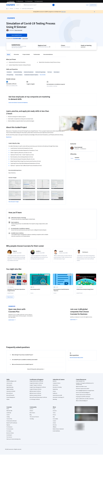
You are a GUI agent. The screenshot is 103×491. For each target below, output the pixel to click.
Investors (55, 410)
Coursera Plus (9, 418)
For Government (10, 429)
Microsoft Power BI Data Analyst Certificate (38, 397)
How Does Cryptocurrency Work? (82, 388)
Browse (11, 8)
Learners (31, 408)
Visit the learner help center (76, 357)
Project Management (11, 397)
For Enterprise (9, 427)
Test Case (50, 72)
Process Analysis (18, 74)
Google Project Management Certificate (38, 387)
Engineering (55, 389)
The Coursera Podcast (34, 416)
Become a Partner (10, 433)
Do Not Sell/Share (56, 431)
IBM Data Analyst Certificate (35, 391)
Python (8, 399)
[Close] (94, 11)
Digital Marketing (10, 387)
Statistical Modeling (18, 72)
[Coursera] (10, 5)
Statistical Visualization (28, 72)
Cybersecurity (9, 383)
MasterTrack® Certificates (12, 423)
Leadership (9, 412)
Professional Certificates (12, 420)
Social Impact (9, 435)
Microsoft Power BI (10, 395)
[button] (87, 4)
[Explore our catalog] (19, 5)
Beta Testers (32, 412)
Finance (54, 391)
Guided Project (16, 45)
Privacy (54, 414)
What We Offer (9, 410)
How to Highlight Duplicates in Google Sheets (85, 390)
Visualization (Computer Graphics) (31, 74)
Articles (54, 423)
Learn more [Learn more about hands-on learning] (83, 47)
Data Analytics (9, 385)
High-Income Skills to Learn (81, 386)
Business (17, 8)
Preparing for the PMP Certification (83, 396)
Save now (63, 11)
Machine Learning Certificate (35, 395)
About (8, 54)
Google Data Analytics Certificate (36, 383)
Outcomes (16, 54)
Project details (26, 54)
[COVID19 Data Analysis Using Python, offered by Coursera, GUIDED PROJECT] (86, 289)
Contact (54, 420)
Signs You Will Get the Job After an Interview (85, 398)
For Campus (9, 431)
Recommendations (48, 54)
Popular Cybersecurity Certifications (83, 394)
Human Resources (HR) (57, 395)
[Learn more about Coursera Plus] (25, 38)
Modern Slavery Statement (58, 429)
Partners (31, 410)
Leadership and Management (27, 8)
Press (54, 408)
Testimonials (36, 54)
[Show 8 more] (10, 297)
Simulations (9, 72)
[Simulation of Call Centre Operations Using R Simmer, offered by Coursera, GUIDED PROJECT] (17, 290)
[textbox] (39, 4)
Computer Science (56, 383)
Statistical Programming (40, 72)
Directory (55, 425)
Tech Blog (32, 418)
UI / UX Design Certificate (35, 399)
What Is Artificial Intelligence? (82, 400)
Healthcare (55, 393)
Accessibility (55, 418)
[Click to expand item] (15, 184)
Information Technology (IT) (58, 397)
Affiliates (54, 427)
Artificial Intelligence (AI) (11, 381)
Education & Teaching (57, 387)
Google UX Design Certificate (35, 389)
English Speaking (10, 389)
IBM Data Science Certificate (35, 393)
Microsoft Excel (10, 393)
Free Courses (9, 437)
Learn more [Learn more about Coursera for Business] (73, 319)
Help (54, 416)
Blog (31, 414)
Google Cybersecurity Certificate (36, 381)
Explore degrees (44, 317)
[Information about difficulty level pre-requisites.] (49, 46)
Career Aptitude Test (80, 381)
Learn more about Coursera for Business (18, 102)
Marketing (55, 399)
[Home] (7, 8)
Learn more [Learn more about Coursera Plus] (12, 320)
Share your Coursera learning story (14, 439)
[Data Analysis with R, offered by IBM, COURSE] (40, 289)
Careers (8, 414)
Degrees (8, 425)
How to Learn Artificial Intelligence (83, 392)
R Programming (10, 74)
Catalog (8, 416)
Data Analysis (56, 72)
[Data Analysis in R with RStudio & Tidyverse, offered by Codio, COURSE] (63, 290)
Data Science (55, 385)
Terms (54, 412)
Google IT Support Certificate (36, 385)
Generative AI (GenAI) (11, 391)
